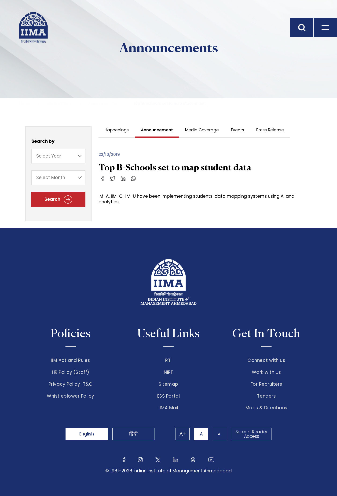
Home (24, 103)
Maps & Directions (266, 408)
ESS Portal (168, 396)
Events (237, 130)
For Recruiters (266, 384)
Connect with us (266, 360)
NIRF (168, 372)
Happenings (117, 130)
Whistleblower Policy (70, 396)
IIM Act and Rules (70, 360)
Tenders (266, 396)
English (86, 434)
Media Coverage (202, 130)
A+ (183, 434)
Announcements (102, 103)
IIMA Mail (168, 408)
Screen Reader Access (251, 434)
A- (220, 433)
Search (58, 199)
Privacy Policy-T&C (71, 384)
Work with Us (266, 372)
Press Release (270, 130)
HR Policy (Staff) (70, 372)
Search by (43, 141)
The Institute (57, 103)
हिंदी (133, 434)
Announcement (157, 130)
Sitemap (168, 384)
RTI (168, 360)
